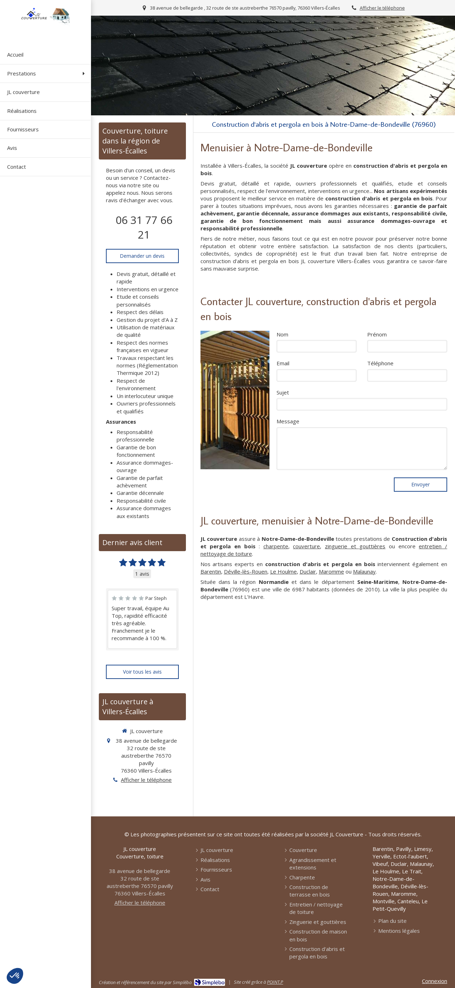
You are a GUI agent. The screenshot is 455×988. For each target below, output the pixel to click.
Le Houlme (283, 571)
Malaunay (364, 571)
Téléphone (380, 363)
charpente (275, 546)
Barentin (210, 571)
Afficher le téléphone (382, 8)
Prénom (377, 334)
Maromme (331, 571)
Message (288, 421)
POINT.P (275, 982)
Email (283, 363)
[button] (14, 975)
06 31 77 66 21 (144, 227)
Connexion (434, 980)
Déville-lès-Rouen (245, 571)
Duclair (308, 571)
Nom (282, 334)
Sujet (283, 392)
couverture (306, 546)
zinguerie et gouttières (355, 546)
